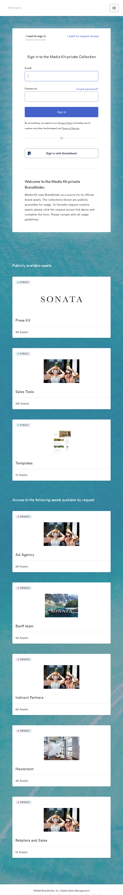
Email (28, 68)
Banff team (24, 626)
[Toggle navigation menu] (114, 8)
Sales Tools (24, 391)
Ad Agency (24, 554)
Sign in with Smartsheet (52, 153)
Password (31, 88)
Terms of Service (70, 128)
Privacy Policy (65, 123)
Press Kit (22, 320)
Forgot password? (87, 89)
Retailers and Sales (31, 840)
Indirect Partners (29, 697)
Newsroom (24, 769)
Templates (24, 463)
